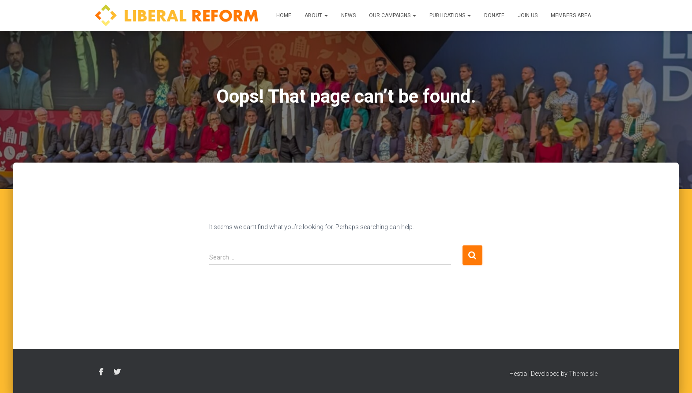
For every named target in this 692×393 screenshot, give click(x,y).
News (348, 15)
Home (283, 15)
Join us (528, 15)
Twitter (117, 372)
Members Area (571, 15)
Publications (450, 15)
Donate (494, 15)
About (316, 15)
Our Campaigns (392, 15)
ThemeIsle (583, 373)
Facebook (101, 372)
